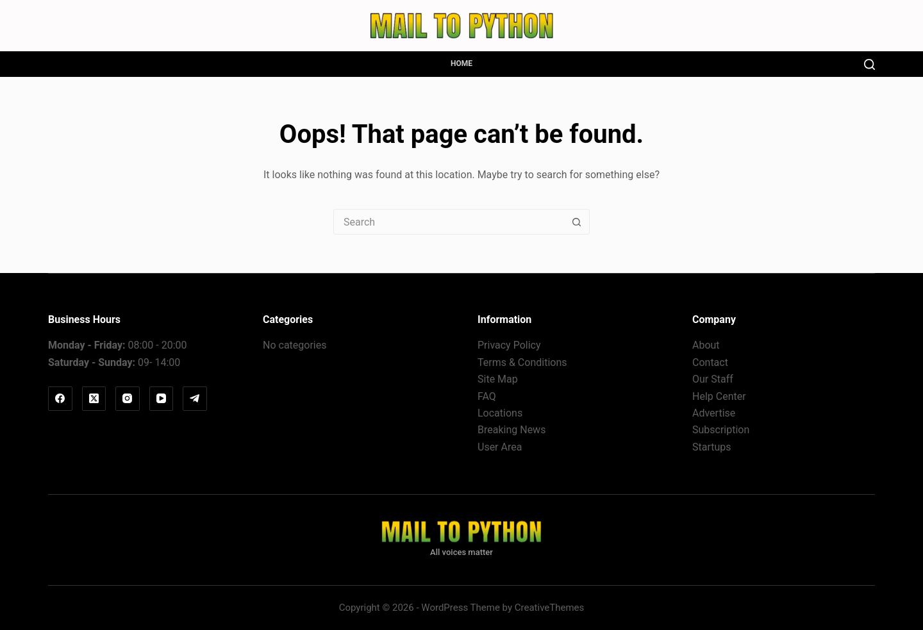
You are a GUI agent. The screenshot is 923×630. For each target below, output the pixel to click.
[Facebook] (60, 398)
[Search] (869, 64)
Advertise (713, 413)
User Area (500, 447)
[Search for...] (448, 222)
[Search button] (576, 222)
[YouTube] (161, 398)
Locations (500, 413)
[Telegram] (195, 398)
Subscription (720, 430)
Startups (711, 447)
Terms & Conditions (522, 362)
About (706, 345)
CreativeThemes (550, 607)
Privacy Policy (509, 345)
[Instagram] (127, 398)
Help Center (719, 396)
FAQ (487, 396)
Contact (710, 362)
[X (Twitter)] (94, 398)
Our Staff (712, 379)
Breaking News (511, 430)
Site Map (498, 379)
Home (461, 63)
